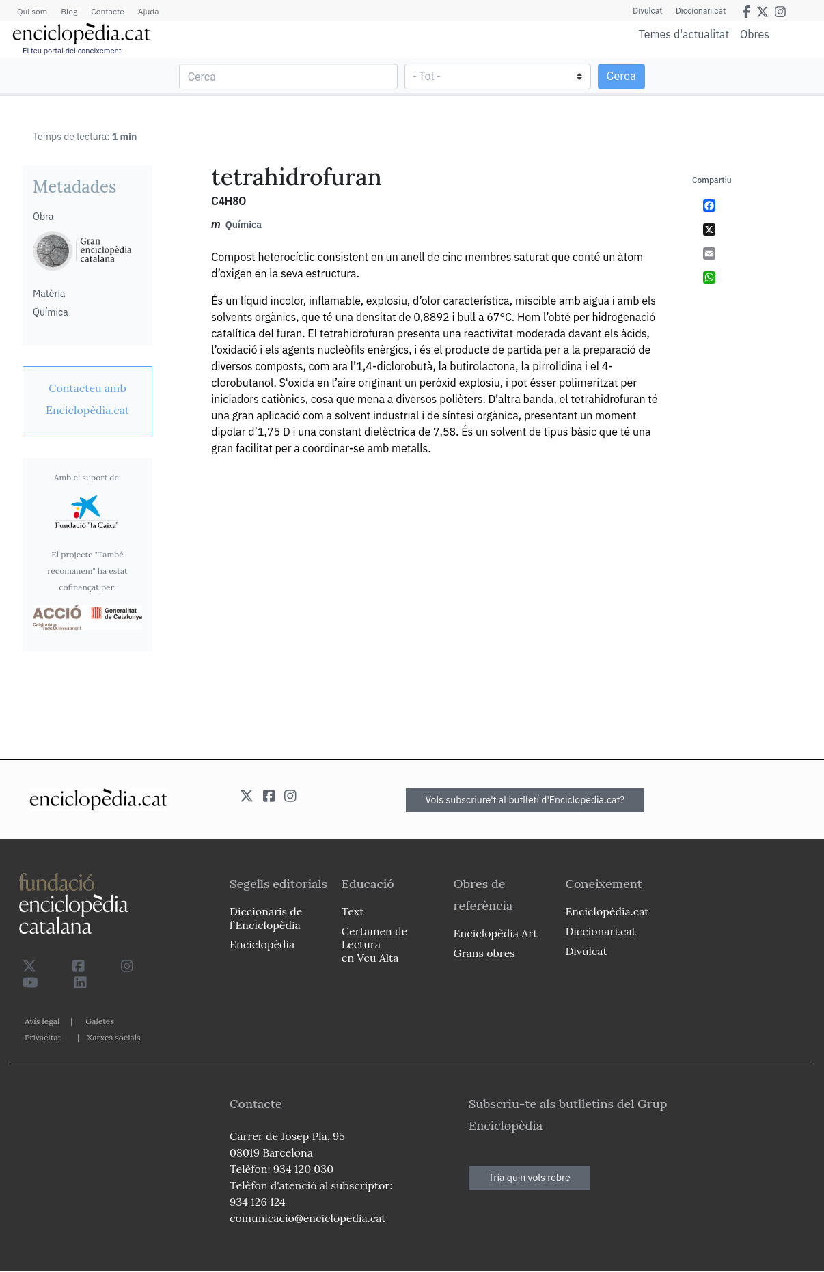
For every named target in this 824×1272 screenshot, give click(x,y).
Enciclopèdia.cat (606, 911)
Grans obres (484, 953)
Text (353, 911)
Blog (69, 11)
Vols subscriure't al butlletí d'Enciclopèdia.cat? (525, 800)
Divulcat (647, 11)
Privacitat (43, 1037)
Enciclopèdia (262, 944)
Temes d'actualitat (684, 34)
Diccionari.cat (701, 11)
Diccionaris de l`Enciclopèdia (266, 917)
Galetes (99, 1021)
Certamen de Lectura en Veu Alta (374, 944)
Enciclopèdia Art (496, 933)
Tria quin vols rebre (530, 1178)
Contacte (107, 11)
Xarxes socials (113, 1037)
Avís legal (42, 1021)
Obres (754, 33)
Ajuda (148, 11)
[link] (87, 399)
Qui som (32, 11)
